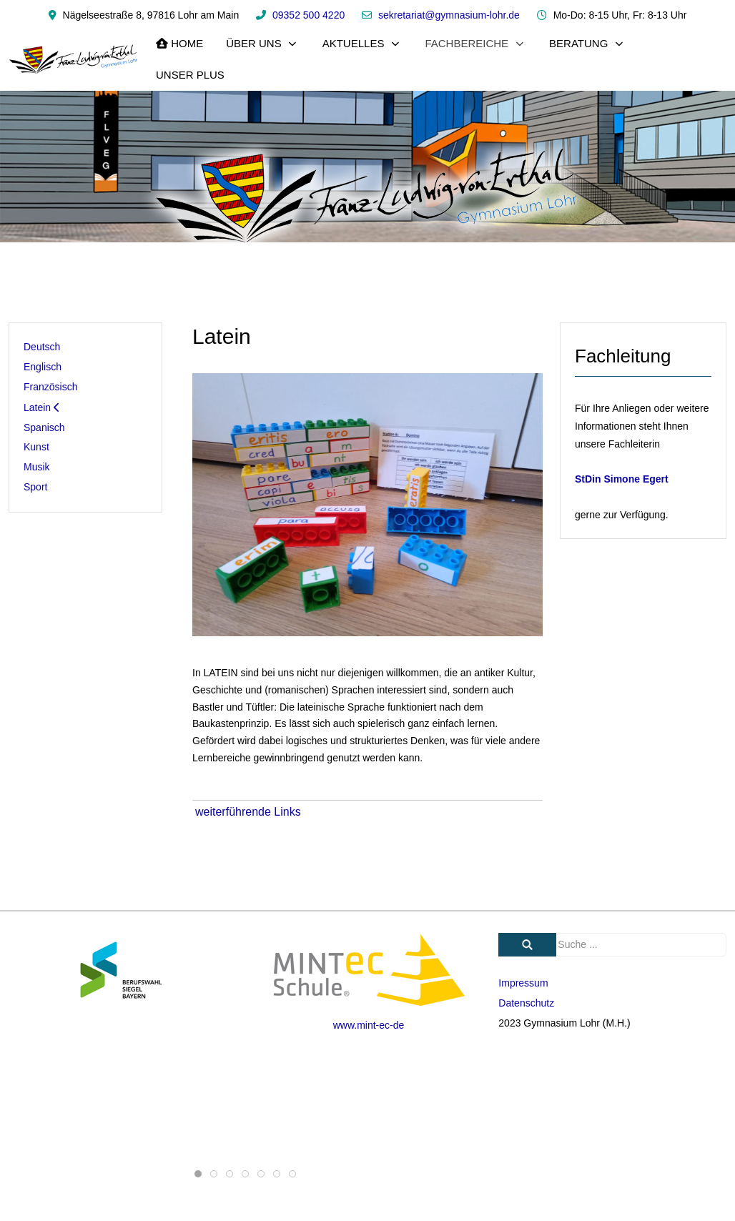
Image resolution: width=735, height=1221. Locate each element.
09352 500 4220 (308, 15)
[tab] (198, 1173)
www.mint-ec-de (369, 1025)
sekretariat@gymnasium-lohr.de (449, 15)
